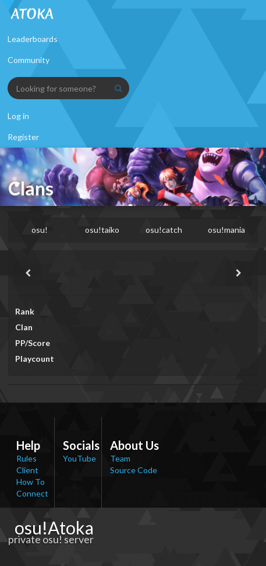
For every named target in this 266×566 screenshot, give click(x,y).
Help (28, 445)
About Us (134, 445)
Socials (81, 445)
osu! (39, 230)
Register (23, 137)
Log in (18, 116)
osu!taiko (102, 230)
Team (120, 458)
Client (27, 470)
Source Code (133, 470)
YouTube (79, 458)
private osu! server (51, 539)
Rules (26, 458)
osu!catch (164, 230)
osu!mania (226, 230)
